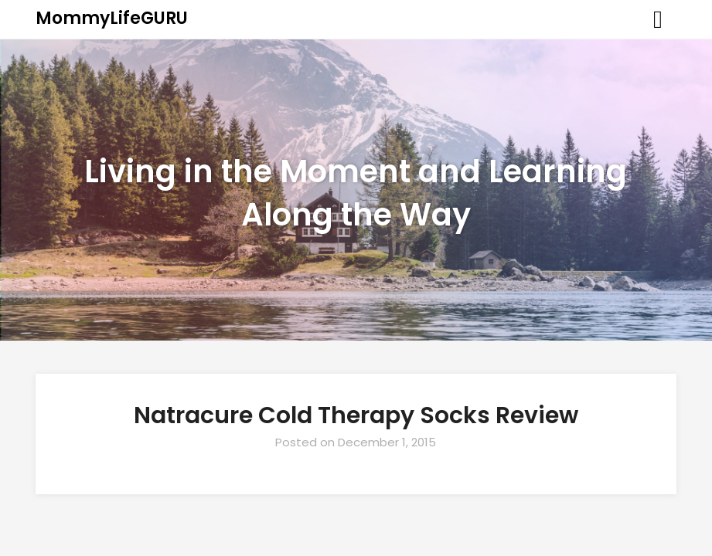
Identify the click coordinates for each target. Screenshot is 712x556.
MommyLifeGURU (112, 18)
